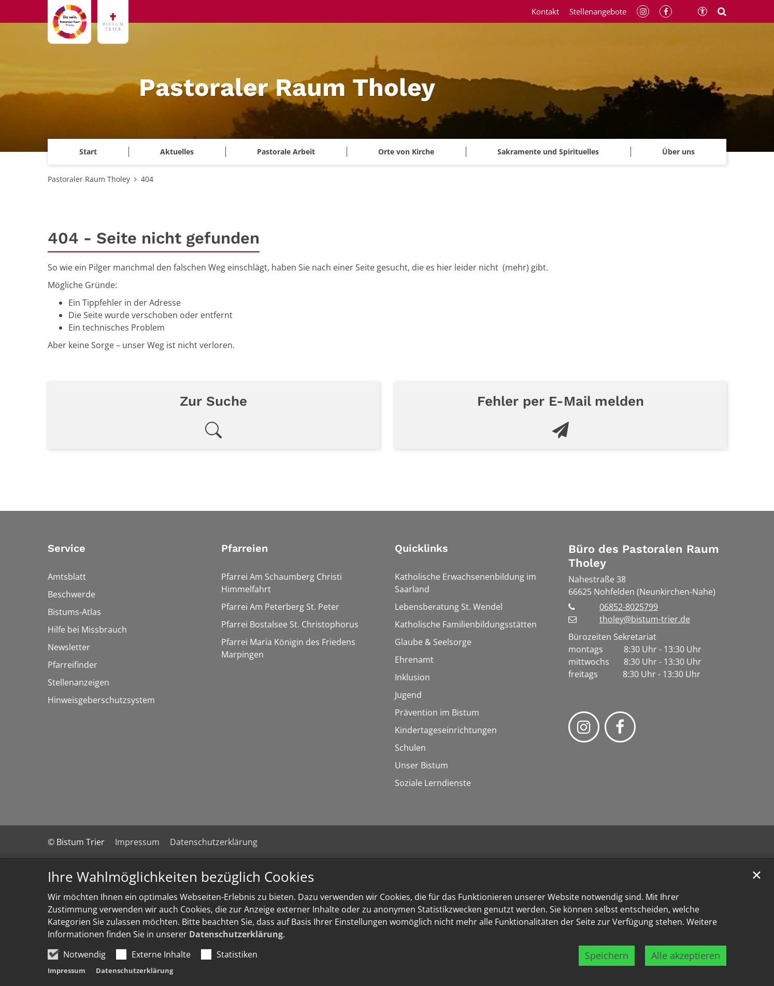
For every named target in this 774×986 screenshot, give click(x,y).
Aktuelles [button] (177, 151)
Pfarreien (244, 548)
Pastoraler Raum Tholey (89, 179)
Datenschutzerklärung (236, 934)
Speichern (606, 955)
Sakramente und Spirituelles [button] (548, 151)
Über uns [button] (678, 151)
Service (66, 548)
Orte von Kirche (406, 151)
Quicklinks (421, 548)
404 (147, 179)
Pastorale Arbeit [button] (286, 151)
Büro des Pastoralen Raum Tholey (643, 556)
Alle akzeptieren (685, 955)
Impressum (66, 970)
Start (88, 151)
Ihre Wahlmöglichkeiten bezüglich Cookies (181, 876)
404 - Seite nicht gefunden (154, 238)
